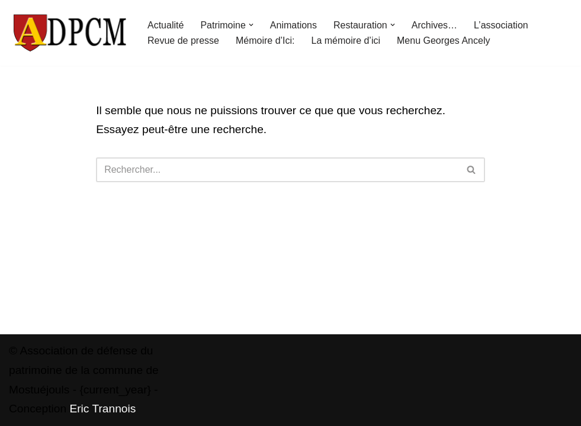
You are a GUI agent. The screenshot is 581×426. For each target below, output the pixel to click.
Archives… (434, 25)
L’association (501, 25)
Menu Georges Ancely (443, 41)
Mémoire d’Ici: (265, 41)
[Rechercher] (277, 169)
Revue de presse (183, 41)
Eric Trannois (102, 408)
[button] (251, 24)
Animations (293, 25)
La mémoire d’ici (346, 41)
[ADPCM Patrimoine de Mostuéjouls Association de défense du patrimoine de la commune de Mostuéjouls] (68, 33)
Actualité (165, 25)
